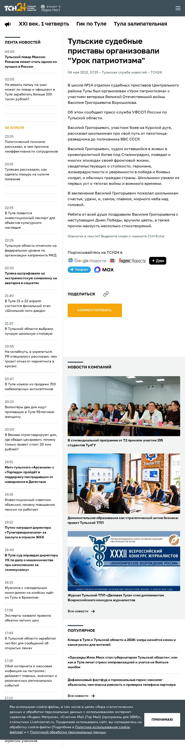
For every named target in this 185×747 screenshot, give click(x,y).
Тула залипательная (140, 24)
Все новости (78, 611)
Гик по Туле (91, 24)
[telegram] (79, 270)
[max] (104, 270)
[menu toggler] (178, 8)
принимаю (162, 719)
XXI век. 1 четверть (44, 24)
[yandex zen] (157, 261)
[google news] (87, 260)
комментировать (94, 310)
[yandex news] (128, 260)
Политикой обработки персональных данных (68, 732)
